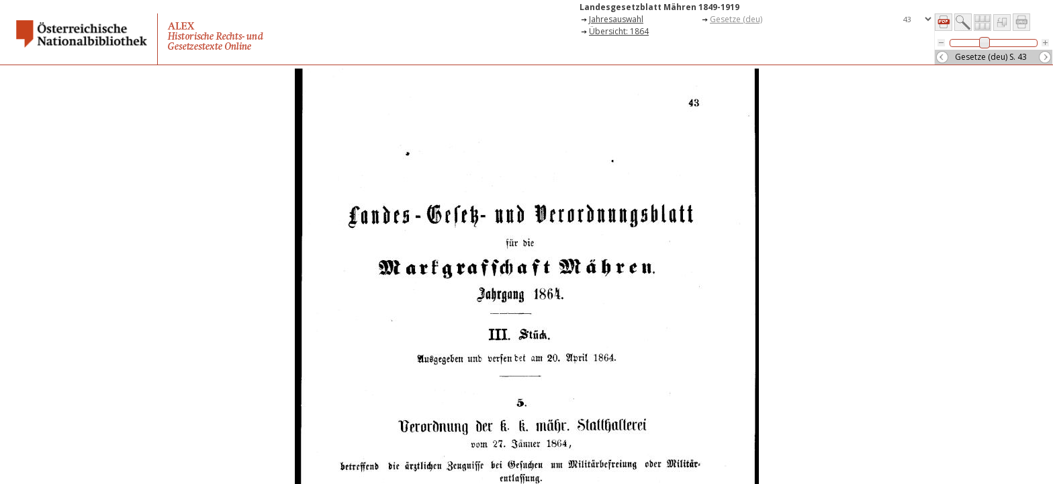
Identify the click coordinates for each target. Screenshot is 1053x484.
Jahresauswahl (616, 19)
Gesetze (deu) (736, 19)
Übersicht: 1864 (619, 31)
